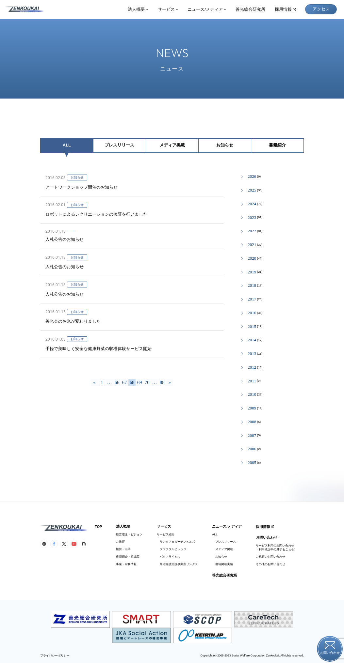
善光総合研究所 (250, 9)
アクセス (321, 9)
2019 (252, 272)
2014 (252, 340)
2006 (252, 449)
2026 (252, 177)
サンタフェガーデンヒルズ (176, 541)
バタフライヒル (168, 556)
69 (139, 382)
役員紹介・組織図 (127, 556)
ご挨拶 (120, 541)
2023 (252, 218)
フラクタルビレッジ (171, 549)
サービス (168, 9)
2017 (252, 299)
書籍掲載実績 (222, 564)
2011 (252, 381)
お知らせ (224, 145)
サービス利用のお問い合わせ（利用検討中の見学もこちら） (276, 547)
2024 (252, 204)
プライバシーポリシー (55, 655)
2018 (252, 286)
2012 (252, 367)
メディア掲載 (172, 145)
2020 (252, 258)
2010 (252, 395)
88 (162, 382)
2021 (252, 245)
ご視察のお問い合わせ (270, 556)
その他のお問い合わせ (270, 564)
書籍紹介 (277, 145)
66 (117, 382)
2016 (252, 313)
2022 (252, 231)
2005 (252, 463)
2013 (252, 354)
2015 (252, 327)
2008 (252, 422)
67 (124, 382)
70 (147, 382)
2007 (252, 436)
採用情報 (285, 9)
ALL (67, 145)
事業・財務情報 (126, 564)
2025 (252, 190)
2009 (252, 408)
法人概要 (138, 9)
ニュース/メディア (207, 9)
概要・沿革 (123, 549)
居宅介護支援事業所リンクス (177, 564)
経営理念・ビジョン (129, 534)
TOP (98, 527)
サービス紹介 (165, 534)
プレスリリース (119, 145)
